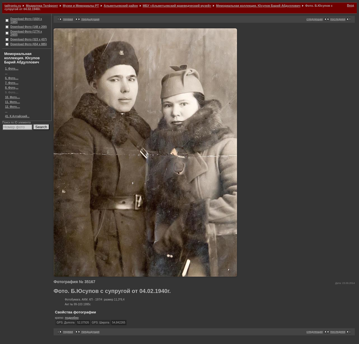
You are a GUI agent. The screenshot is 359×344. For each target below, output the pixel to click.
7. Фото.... (12, 82)
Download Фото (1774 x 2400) (26, 33)
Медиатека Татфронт (42, 5)
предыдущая (90, 19)
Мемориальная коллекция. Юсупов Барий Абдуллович (258, 5)
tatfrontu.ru (12, 5)
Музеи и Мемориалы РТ (81, 5)
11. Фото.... (12, 102)
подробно (72, 317)
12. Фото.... (12, 106)
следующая (315, 19)
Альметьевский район (121, 5)
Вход (350, 5)
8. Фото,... (12, 87)
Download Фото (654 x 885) (28, 44)
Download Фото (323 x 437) (28, 39)
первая (68, 19)
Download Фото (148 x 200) (28, 26)
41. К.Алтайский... (17, 116)
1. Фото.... (12, 68)
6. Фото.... (12, 78)
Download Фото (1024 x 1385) (26, 20)
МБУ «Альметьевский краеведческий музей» (177, 5)
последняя (337, 19)
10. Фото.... (12, 97)
